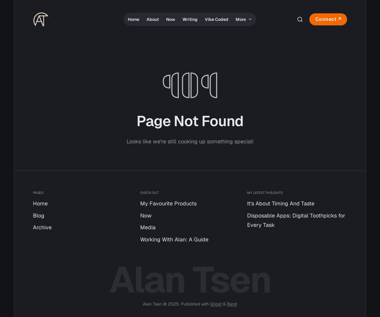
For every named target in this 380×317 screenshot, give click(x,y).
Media (148, 227)
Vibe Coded (216, 19)
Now (170, 19)
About (153, 19)
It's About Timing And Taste (280, 203)
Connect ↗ (328, 19)
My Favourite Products (168, 203)
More (244, 19)
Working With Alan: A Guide (174, 239)
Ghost (216, 304)
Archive (42, 227)
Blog (38, 215)
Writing (190, 19)
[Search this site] (299, 19)
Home (133, 19)
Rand (232, 304)
